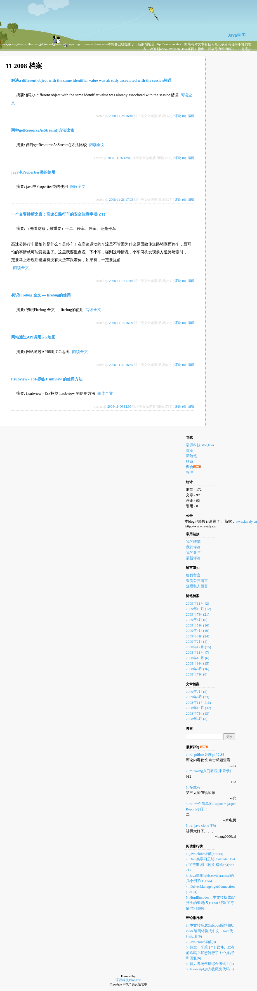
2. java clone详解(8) (201, 942)
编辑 (191, 116)
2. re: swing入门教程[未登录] (208, 771)
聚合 (189, 467)
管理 (189, 472)
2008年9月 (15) (197, 663)
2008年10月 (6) (197, 658)
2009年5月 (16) (197, 625)
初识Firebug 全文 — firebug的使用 (41, 295)
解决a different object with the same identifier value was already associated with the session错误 (91, 80)
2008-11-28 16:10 (121, 116)
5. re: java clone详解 (201, 825)
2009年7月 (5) (197, 692)
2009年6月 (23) (197, 697)
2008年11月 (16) (198, 702)
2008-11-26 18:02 (119, 158)
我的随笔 (193, 541)
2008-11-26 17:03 (121, 200)
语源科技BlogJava (200, 445)
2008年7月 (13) (197, 713)
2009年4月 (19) (197, 630)
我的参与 (193, 552)
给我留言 (193, 575)
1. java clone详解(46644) (204, 854)
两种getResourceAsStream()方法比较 (42, 130)
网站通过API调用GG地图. (33, 337)
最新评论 (193, 558)
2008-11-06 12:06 (119, 406)
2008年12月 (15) (198, 647)
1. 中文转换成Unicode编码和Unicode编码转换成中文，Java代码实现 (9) (210, 930)
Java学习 (237, 35)
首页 (189, 450)
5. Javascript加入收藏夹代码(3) (210, 969)
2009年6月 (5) (197, 620)
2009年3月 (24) (197, 636)
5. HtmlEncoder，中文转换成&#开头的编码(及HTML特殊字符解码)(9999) (211, 902)
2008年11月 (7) (197, 652)
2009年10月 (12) (198, 609)
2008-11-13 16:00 (121, 323)
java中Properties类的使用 (33, 172)
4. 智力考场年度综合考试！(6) (210, 964)
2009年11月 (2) (197, 603)
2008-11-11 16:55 (121, 365)
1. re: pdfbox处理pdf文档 (205, 754)
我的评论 (193, 547)
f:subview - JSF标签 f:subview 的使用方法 (46, 379)
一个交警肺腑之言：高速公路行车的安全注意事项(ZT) (58, 214)
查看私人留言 (197, 586)
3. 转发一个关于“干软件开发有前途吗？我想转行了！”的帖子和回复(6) (210, 952)
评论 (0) (180, 116)
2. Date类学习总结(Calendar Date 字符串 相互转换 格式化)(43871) (210, 864)
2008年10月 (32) (198, 708)
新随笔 (191, 456)
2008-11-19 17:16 (121, 281)
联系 (189, 461)
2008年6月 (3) (197, 719)
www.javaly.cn (246, 521)
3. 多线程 (193, 787)
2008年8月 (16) (197, 669)
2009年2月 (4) (197, 641)
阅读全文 (97, 145)
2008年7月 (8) (197, 674)
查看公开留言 (197, 581)
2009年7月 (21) (197, 614)
